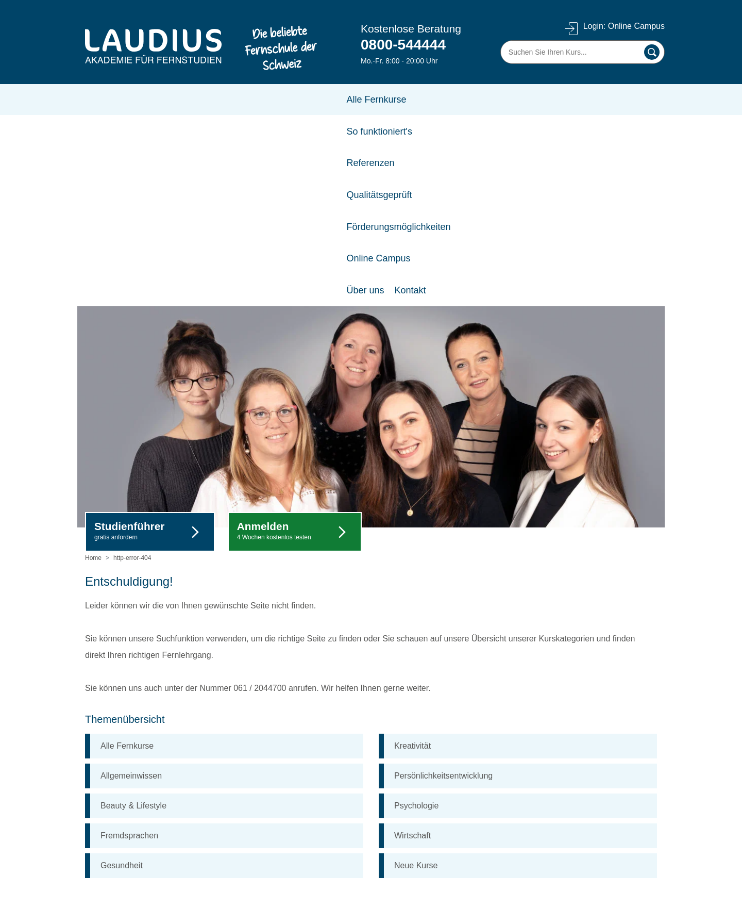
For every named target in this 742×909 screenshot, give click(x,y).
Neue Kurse (416, 675)
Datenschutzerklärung (125, 835)
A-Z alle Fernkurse (119, 868)
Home (93, 367)
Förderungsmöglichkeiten (327, 819)
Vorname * (498, 798)
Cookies (100, 852)
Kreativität (412, 555)
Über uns (570, 99)
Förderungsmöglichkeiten (415, 99)
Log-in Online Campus (322, 802)
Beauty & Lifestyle (133, 615)
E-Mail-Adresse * (507, 826)
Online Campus (509, 99)
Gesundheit (121, 675)
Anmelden (274, 340)
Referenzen (253, 99)
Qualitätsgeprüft (319, 99)
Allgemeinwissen (131, 585)
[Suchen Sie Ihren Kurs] (582, 52)
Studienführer (129, 340)
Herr (502, 770)
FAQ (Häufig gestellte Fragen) (336, 769)
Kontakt (615, 99)
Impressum (105, 819)
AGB (94, 802)
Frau (595, 770)
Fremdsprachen (129, 645)
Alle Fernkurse (112, 99)
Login (615, 27)
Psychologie (416, 615)
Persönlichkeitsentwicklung (443, 585)
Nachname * (593, 798)
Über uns (102, 769)
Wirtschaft (412, 645)
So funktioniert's (185, 99)
